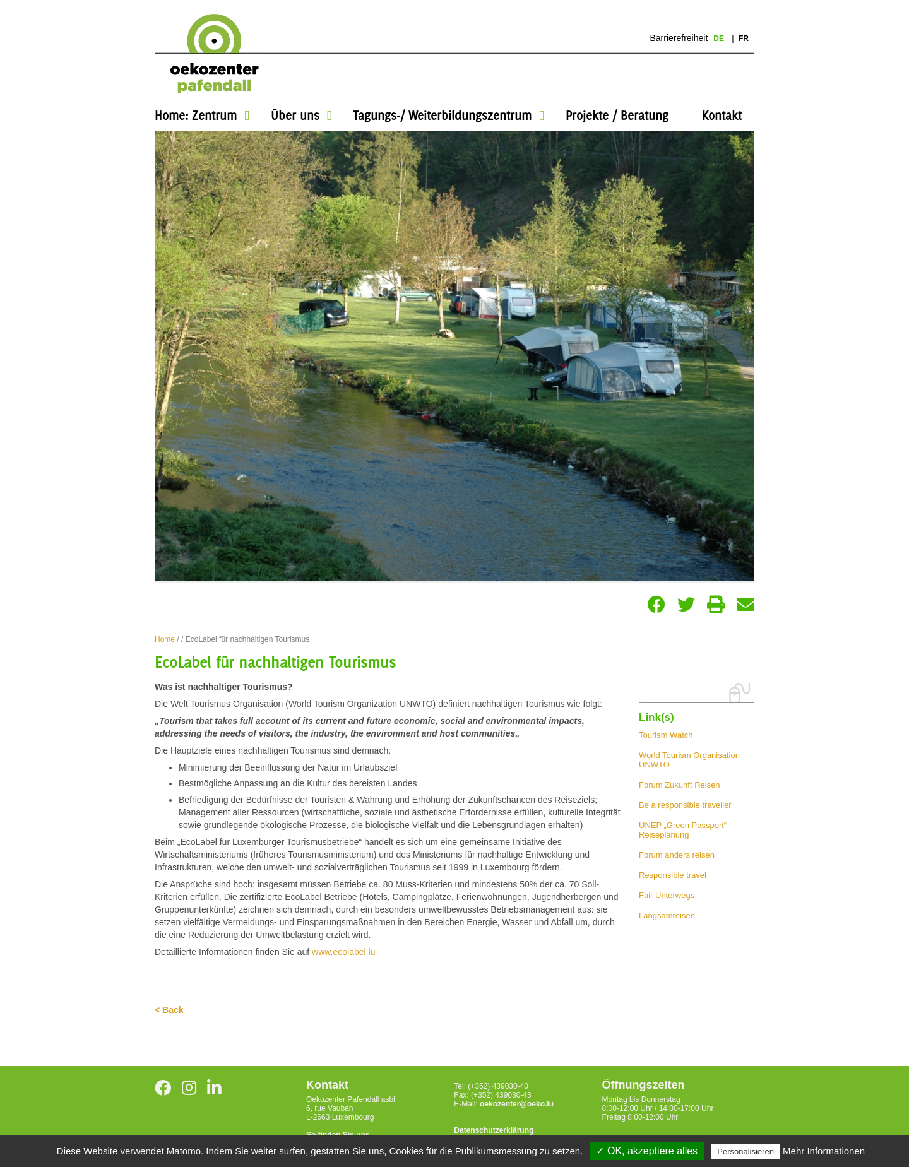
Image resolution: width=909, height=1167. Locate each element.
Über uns (295, 115)
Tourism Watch (665, 735)
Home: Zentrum (196, 115)
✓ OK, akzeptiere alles (647, 1151)
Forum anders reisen (677, 855)
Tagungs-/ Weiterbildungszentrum (442, 115)
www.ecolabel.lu (343, 952)
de (719, 38)
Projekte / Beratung (617, 115)
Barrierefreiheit (679, 38)
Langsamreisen (667, 915)
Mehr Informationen (824, 1151)
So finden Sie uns (338, 1134)
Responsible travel (672, 875)
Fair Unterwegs (666, 895)
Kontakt (722, 115)
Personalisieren (745, 1151)
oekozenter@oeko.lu (517, 1103)
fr (744, 38)
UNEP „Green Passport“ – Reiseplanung (686, 829)
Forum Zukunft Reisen (679, 785)
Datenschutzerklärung (493, 1130)
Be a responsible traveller (685, 805)
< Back (169, 1010)
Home (165, 639)
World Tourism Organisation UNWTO (689, 759)
